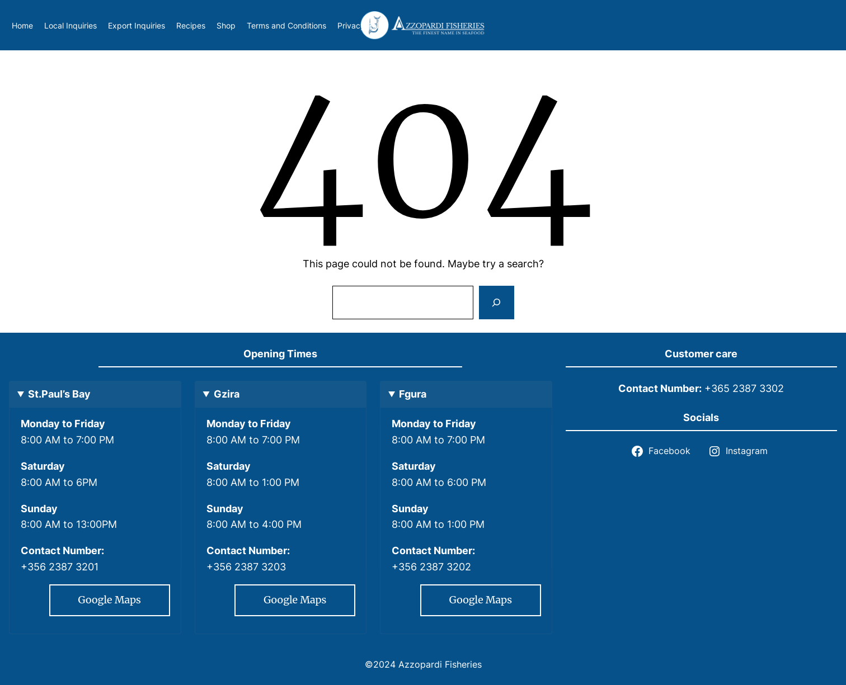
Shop (226, 25)
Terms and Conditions (286, 25)
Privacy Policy (363, 25)
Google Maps (109, 599)
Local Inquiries (70, 25)
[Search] (496, 302)
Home (22, 25)
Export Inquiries (136, 25)
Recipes (190, 25)
